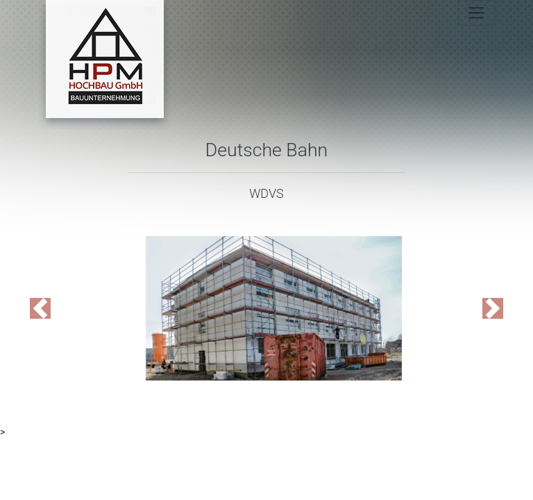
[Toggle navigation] (476, 13)
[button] (40, 308)
